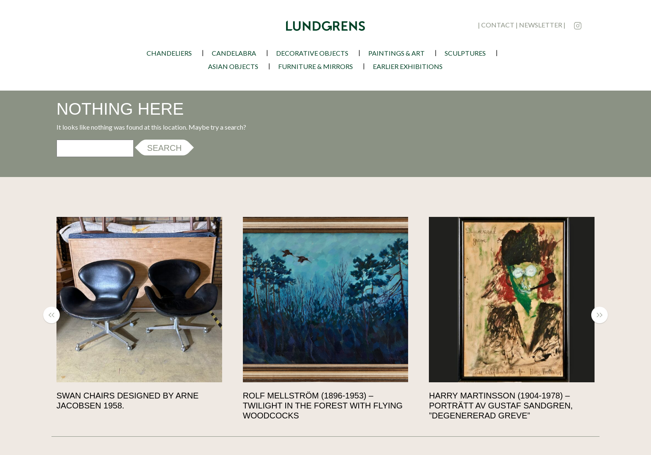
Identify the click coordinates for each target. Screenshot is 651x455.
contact (497, 25)
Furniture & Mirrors (315, 66)
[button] (55, 315)
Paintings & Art (396, 53)
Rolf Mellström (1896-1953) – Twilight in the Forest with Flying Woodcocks (323, 405)
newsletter (540, 25)
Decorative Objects (312, 53)
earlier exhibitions (408, 66)
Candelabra (234, 53)
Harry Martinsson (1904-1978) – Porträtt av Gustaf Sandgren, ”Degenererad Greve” (501, 405)
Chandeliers (169, 53)
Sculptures (465, 53)
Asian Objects (233, 66)
